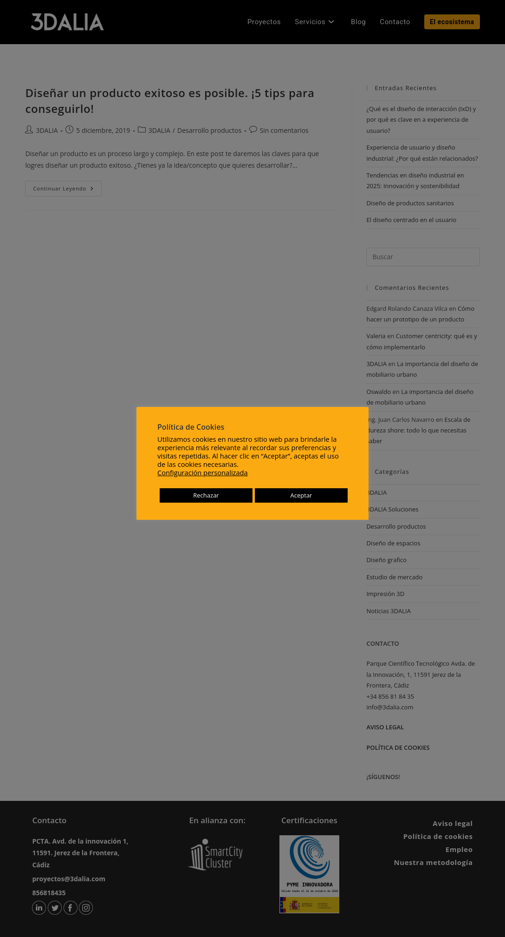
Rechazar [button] (206, 495)
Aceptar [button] (301, 495)
